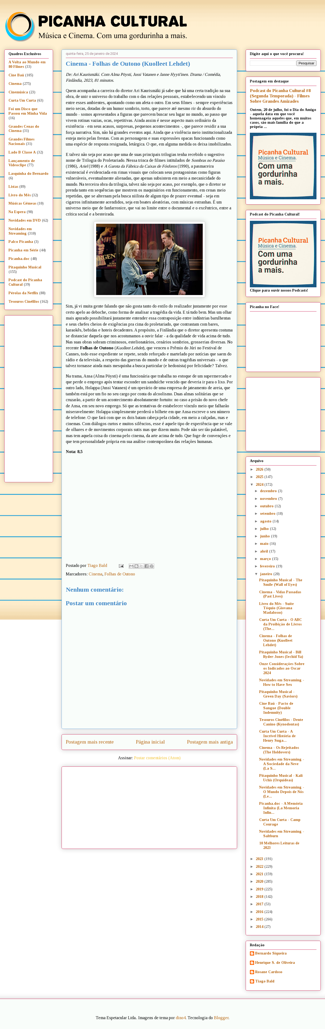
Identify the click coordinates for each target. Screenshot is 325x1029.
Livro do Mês (20, 195)
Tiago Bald (264, 981)
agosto (266, 521)
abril (264, 551)
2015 (260, 919)
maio (265, 544)
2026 (260, 469)
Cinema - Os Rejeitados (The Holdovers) (279, 750)
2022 (260, 867)
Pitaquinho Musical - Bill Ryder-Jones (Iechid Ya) (281, 654)
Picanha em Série (23, 250)
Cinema (95, 574)
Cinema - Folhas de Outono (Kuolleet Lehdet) (275, 640)
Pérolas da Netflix (23, 293)
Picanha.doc (19, 259)
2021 (260, 874)
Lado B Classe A (22, 152)
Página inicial (150, 742)
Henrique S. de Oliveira (275, 963)
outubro (267, 506)
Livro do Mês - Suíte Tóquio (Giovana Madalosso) (276, 608)
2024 (260, 485)
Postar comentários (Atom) (157, 758)
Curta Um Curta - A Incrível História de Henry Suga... (277, 735)
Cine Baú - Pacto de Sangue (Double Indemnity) (276, 708)
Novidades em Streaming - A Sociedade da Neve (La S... (281, 763)
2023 (260, 859)
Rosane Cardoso (268, 972)
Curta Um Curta (22, 100)
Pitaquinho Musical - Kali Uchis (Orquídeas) (281, 778)
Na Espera (17, 212)
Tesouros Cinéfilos (24, 302)
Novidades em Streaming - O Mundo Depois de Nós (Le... (281, 791)
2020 (260, 881)
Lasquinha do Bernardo (28, 174)
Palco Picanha (21, 242)
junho (265, 536)
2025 (260, 477)
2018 (260, 897)
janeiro (266, 574)
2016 (260, 912)
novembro (269, 499)
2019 (260, 889)
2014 (260, 927)
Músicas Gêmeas (22, 203)
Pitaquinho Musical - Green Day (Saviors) (278, 694)
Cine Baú (16, 75)
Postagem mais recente (90, 742)
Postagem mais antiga (210, 742)
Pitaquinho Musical (25, 267)
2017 (260, 904)
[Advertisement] (144, 806)
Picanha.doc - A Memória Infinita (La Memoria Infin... (281, 808)
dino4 (181, 1017)
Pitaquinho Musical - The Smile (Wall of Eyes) (280, 582)
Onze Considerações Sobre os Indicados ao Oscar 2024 (281, 668)
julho (265, 529)
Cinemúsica (18, 92)
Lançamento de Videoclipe (22, 163)
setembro (268, 514)
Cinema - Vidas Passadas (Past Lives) (280, 594)
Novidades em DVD (25, 220)
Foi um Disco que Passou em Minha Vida (28, 111)
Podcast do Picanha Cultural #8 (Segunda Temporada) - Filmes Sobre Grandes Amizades (280, 96)
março (266, 559)
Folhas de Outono (119, 574)
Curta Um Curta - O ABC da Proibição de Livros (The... (280, 624)
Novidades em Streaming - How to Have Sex (281, 682)
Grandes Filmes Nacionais (21, 141)
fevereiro (268, 566)
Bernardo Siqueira (271, 953)
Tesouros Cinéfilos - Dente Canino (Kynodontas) (281, 722)
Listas (13, 187)
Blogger (221, 1017)
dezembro (269, 491)
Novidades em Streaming (20, 231)
